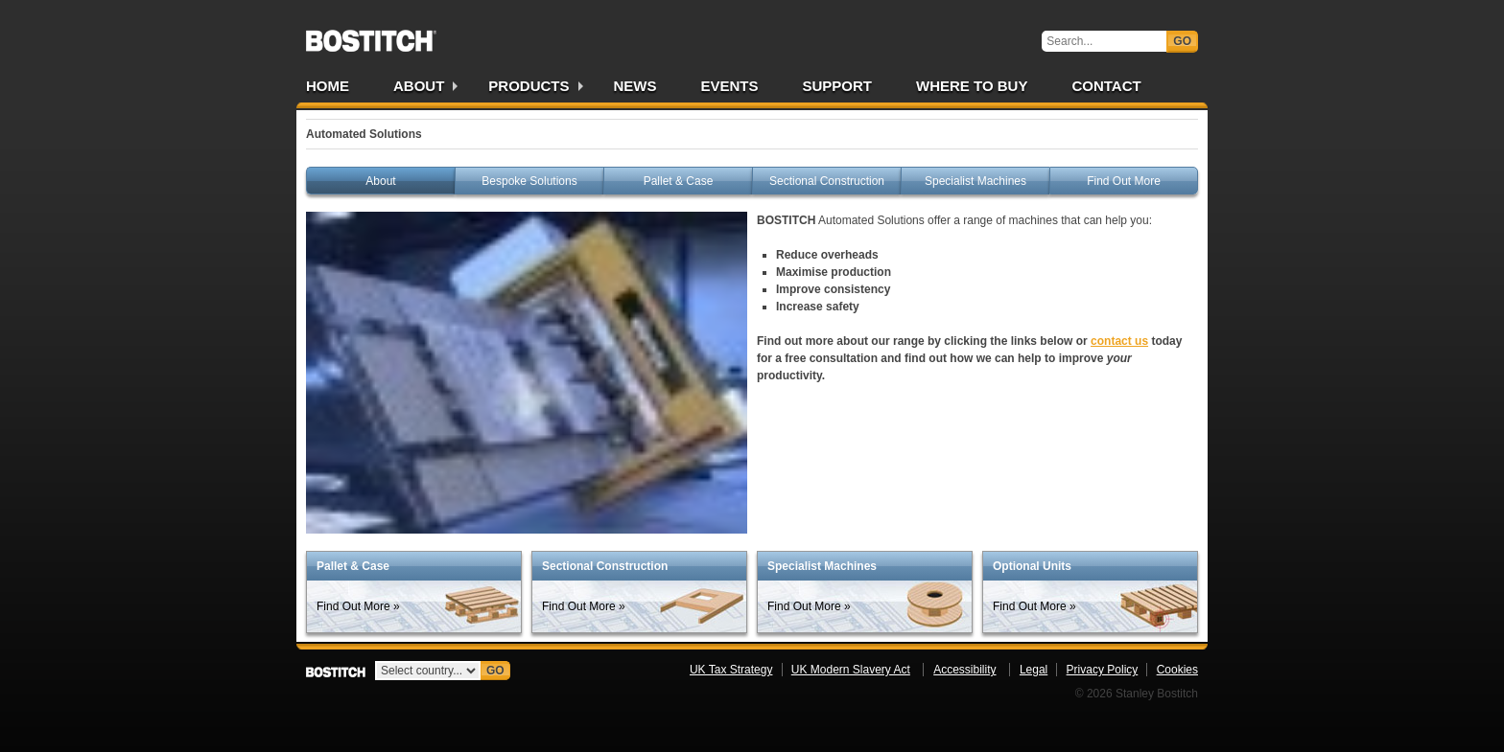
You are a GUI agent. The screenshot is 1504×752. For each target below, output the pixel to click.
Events (730, 86)
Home (327, 86)
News (635, 86)
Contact (1105, 86)
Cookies (1177, 669)
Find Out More (1124, 181)
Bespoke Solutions (529, 181)
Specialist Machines (975, 181)
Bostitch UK (371, 34)
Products (528, 86)
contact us (1119, 341)
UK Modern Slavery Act (850, 669)
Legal (1033, 669)
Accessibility (964, 669)
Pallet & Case (679, 181)
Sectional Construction (826, 181)
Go (1182, 41)
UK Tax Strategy (731, 669)
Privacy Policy (1103, 669)
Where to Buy (971, 86)
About (418, 86)
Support (838, 86)
